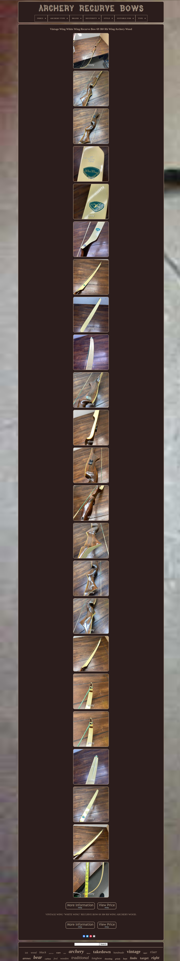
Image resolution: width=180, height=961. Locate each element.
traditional (80, 957)
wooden (64, 958)
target (144, 958)
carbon (48, 959)
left (26, 953)
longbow (97, 958)
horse (88, 953)
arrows (27, 958)
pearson (51, 953)
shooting (108, 959)
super (145, 953)
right (155, 958)
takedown (102, 951)
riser (153, 952)
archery (76, 951)
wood (34, 952)
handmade (118, 952)
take (64, 953)
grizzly (117, 959)
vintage (133, 951)
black (42, 952)
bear (37, 957)
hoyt (125, 958)
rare (58, 952)
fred (56, 958)
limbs (133, 958)
